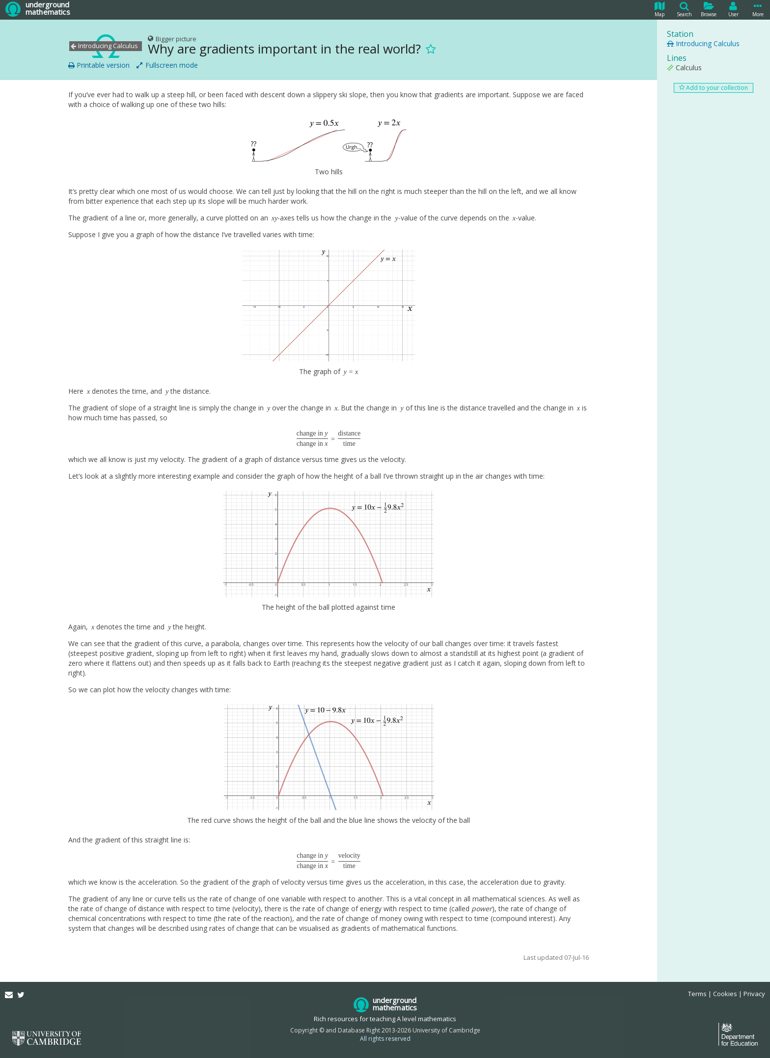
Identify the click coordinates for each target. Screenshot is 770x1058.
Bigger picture (172, 38)
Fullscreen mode (167, 65)
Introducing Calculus (703, 43)
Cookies (725, 993)
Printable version (99, 65)
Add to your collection (713, 87)
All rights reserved (385, 1038)
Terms (697, 993)
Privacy (754, 993)
